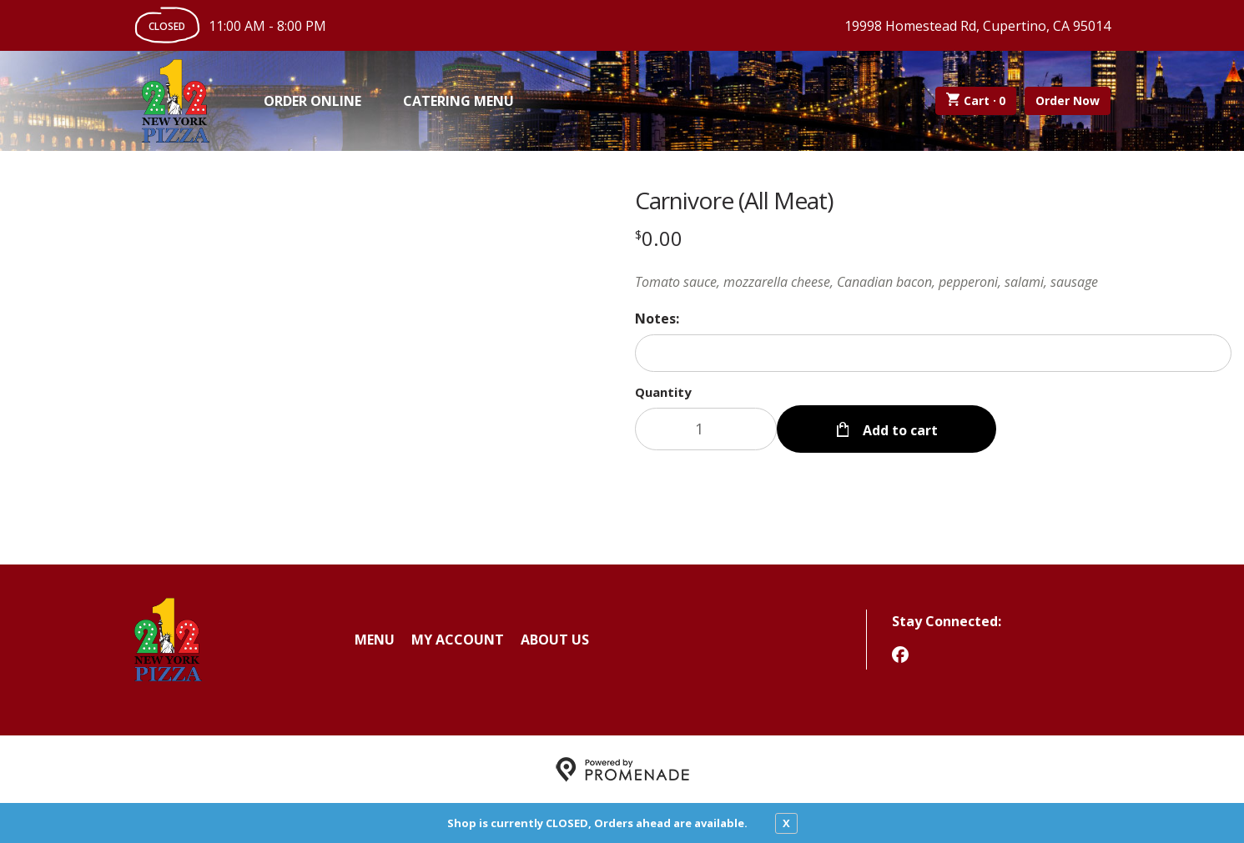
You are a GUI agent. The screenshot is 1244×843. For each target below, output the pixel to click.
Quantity (663, 392)
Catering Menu (458, 101)
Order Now (1067, 100)
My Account (457, 639)
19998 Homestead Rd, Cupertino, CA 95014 (977, 26)
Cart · (975, 101)
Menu (375, 639)
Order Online (312, 101)
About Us (555, 639)
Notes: (657, 318)
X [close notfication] (786, 822)
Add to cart (898, 428)
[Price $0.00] (658, 238)
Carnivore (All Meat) (734, 200)
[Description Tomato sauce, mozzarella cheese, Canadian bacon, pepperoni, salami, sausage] (933, 282)
